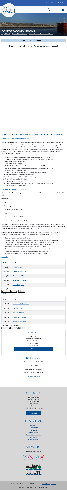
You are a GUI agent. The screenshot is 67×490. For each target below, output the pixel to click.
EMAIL (33, 349)
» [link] (24, 291)
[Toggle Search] (48, 9)
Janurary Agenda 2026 (20, 271)
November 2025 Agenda (20, 276)
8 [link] (19, 291)
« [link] (2, 291)
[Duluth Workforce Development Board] (33, 90)
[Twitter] (36, 457)
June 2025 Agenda (18, 285)
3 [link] (11, 291)
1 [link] (7, 291)
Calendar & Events (33, 432)
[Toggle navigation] (63, 9)
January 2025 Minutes (19, 321)
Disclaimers (46, 484)
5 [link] (16, 291)
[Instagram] (30, 457)
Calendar (53, 3)
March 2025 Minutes (19, 317)
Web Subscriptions (33, 439)
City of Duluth (5, 34)
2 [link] (9, 291)
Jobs (47, 3)
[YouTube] (42, 457)
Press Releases (33, 430)
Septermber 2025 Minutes (21, 304)
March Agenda (17, 267)
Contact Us (61, 3)
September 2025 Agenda (20, 280)
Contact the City (33, 413)
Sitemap (53, 484)
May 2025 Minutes (18, 312)
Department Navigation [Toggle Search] (33, 40)
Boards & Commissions (19, 34)
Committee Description (33, 376)
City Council (33, 437)
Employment (33, 425)
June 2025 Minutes (18, 308)
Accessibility (34, 427)
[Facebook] (25, 457)
